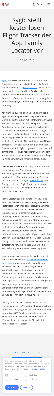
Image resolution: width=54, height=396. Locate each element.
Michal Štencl (36, 180)
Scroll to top (27, 352)
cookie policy (39, 369)
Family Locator (30, 87)
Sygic (4, 80)
